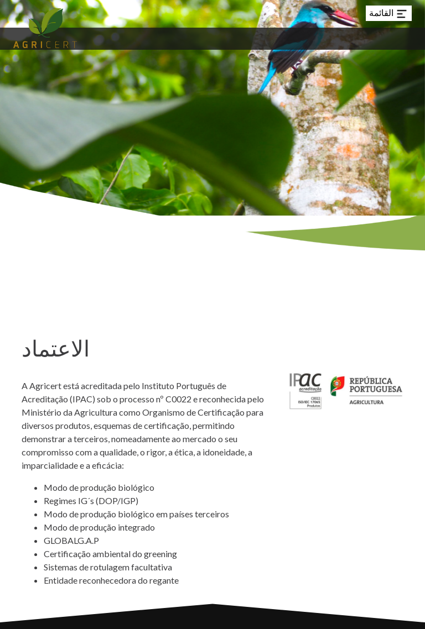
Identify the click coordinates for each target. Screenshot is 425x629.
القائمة (388, 13)
